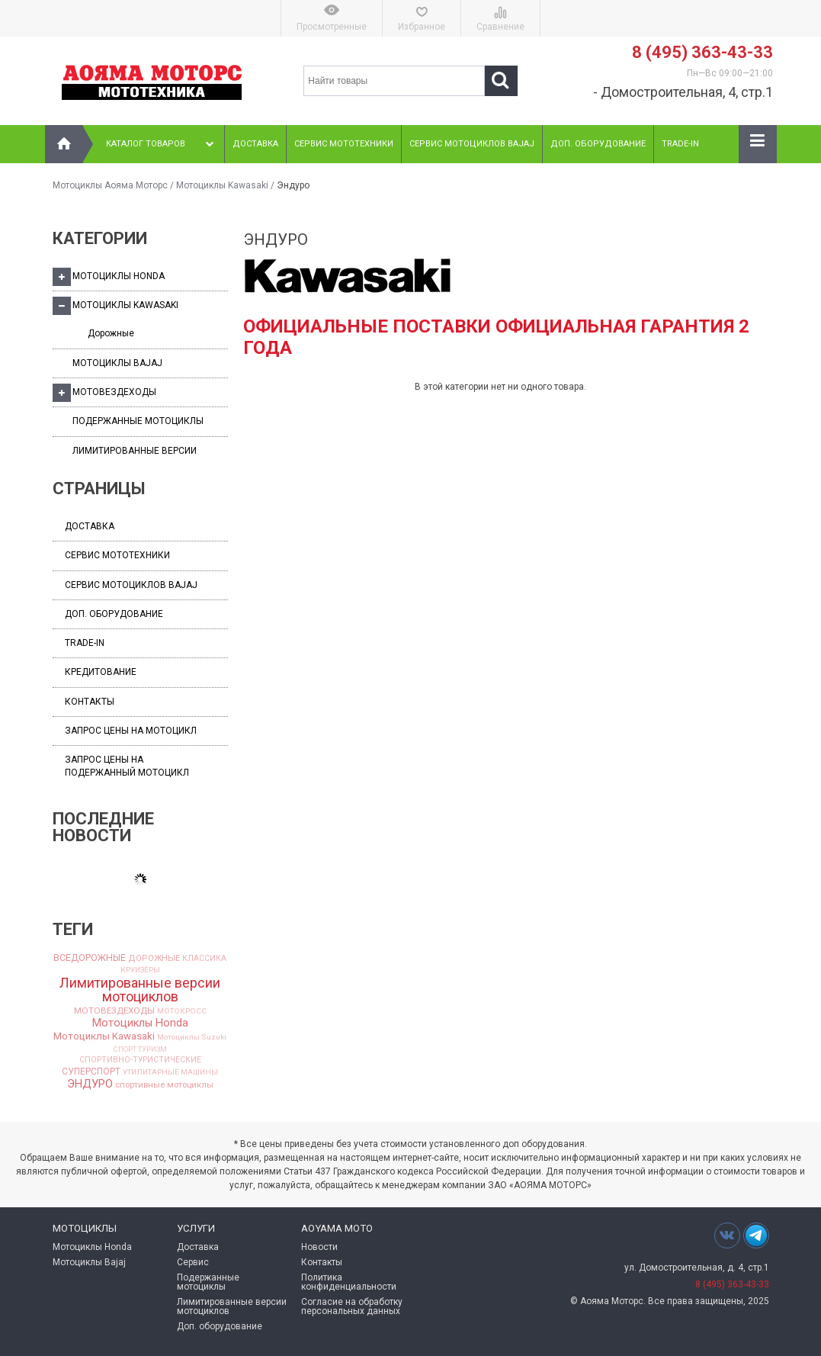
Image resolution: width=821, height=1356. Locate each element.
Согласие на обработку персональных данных (351, 1306)
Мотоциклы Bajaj (117, 363)
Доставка (255, 144)
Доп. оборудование (598, 144)
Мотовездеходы (104, 393)
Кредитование (100, 672)
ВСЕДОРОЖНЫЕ (89, 957)
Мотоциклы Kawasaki (222, 185)
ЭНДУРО (90, 1084)
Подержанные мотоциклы (138, 421)
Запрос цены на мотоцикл (131, 730)
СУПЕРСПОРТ (91, 1071)
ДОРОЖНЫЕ (154, 958)
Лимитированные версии (134, 450)
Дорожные (111, 333)
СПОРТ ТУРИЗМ (140, 1049)
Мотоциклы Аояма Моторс (110, 185)
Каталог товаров (161, 144)
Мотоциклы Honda (109, 277)
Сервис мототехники (343, 144)
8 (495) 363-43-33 (702, 52)
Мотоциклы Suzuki (191, 1037)
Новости (319, 1247)
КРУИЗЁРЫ (140, 970)
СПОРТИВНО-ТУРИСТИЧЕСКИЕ (140, 1060)
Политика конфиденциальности (348, 1282)
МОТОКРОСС (182, 1011)
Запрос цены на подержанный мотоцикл (127, 766)
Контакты (89, 701)
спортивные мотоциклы (164, 1085)
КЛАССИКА (204, 958)
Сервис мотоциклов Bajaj (471, 144)
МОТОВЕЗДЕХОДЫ (114, 1011)
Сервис (193, 1262)
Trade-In (680, 144)
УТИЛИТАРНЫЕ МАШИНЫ (170, 1072)
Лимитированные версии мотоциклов (139, 990)
